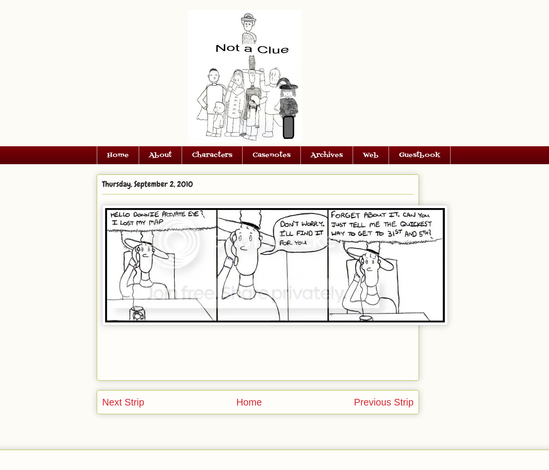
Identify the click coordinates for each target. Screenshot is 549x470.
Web (371, 155)
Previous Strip (384, 402)
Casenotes (271, 155)
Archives (327, 155)
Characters (212, 155)
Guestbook (419, 155)
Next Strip (123, 402)
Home (118, 155)
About (160, 155)
